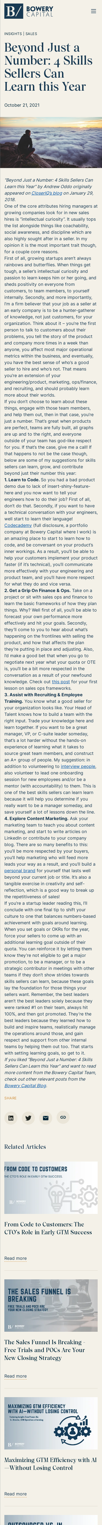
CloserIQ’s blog (46, 193)
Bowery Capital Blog (25, 1085)
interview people (78, 766)
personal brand (19, 870)
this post (61, 681)
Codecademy (18, 525)
